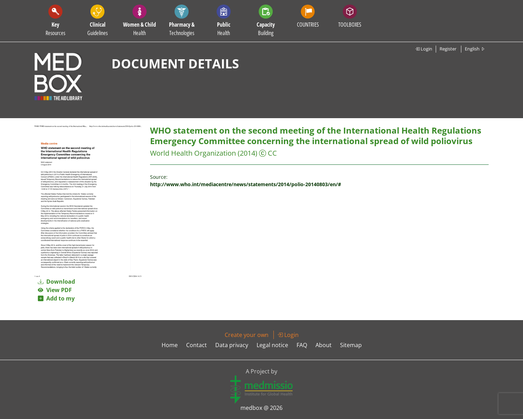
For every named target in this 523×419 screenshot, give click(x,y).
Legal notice (272, 345)
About (323, 345)
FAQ (302, 345)
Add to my (56, 298)
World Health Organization (193, 153)
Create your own (247, 335)
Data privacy (231, 345)
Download (56, 281)
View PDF (55, 290)
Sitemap (351, 345)
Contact (196, 345)
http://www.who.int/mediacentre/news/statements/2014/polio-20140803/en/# (245, 184)
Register (448, 49)
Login (423, 49)
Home (170, 345)
